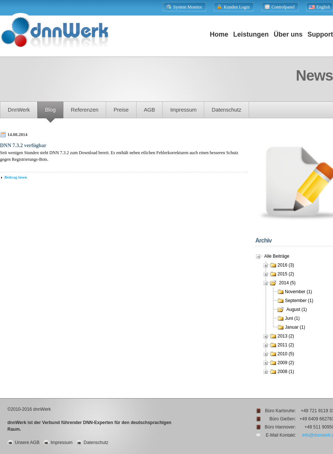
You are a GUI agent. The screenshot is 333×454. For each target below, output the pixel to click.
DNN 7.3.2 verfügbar (23, 145)
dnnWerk (19, 110)
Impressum (183, 110)
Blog (50, 110)
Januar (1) (295, 327)
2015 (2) (286, 274)
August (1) (296, 309)
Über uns (288, 34)
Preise (121, 110)
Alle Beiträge (276, 256)
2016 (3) (286, 265)
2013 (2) (286, 336)
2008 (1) (286, 371)
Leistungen (251, 34)
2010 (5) (286, 353)
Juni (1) (292, 318)
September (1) (299, 300)
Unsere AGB (27, 442)
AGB (149, 110)
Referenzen (84, 110)
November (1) (298, 291)
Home (219, 34)
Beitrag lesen (15, 177)
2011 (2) (286, 345)
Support (320, 34)
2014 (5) (287, 282)
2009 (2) (286, 362)
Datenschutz (226, 110)
